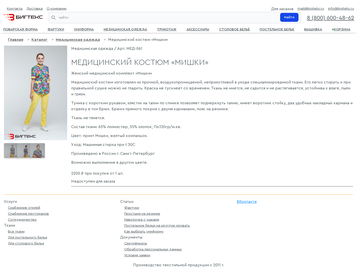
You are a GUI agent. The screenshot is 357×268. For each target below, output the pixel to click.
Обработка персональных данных (153, 249)
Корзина (341, 29)
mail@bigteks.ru (311, 8)
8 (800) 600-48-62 (330, 18)
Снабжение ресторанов (28, 213)
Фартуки (56, 29)
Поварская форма (20, 29)
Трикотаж (167, 29)
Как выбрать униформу (144, 231)
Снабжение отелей (24, 208)
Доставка (35, 8)
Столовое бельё (234, 29)
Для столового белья (26, 243)
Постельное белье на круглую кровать (157, 225)
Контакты (15, 8)
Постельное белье (277, 29)
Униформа (84, 29)
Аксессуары (197, 29)
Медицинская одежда (125, 29)
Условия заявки (137, 255)
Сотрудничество (22, 219)
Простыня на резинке (142, 213)
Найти (289, 17)
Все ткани (16, 231)
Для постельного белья (27, 237)
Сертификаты (135, 243)
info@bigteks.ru (341, 8)
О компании (56, 8)
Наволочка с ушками (141, 219)
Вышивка (313, 29)
